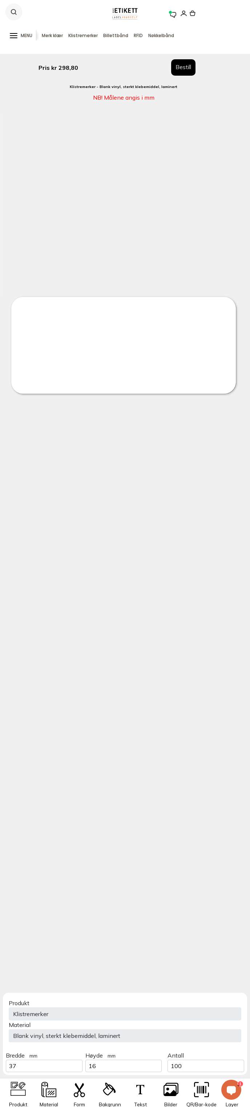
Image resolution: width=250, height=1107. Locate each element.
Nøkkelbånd (161, 35)
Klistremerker (83, 35)
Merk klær (52, 35)
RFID (138, 35)
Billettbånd (115, 35)
